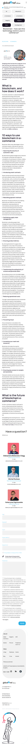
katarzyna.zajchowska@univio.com (14, 507)
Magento (7, 20)
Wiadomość (14, 568)
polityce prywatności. (15, 587)
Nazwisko (14, 524)
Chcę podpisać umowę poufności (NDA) (12, 552)
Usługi (4, 652)
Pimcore (11, 642)
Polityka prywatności (8, 661)
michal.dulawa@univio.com (14, 484)
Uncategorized (18, 25)
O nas (10, 656)
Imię (14, 517)
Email (14, 532)
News (6, 25)
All (6, 11)
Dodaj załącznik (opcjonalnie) (12, 556)
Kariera (17, 652)
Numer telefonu (14, 540)
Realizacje (11, 652)
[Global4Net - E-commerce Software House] (11, 3)
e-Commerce (8, 16)
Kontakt (17, 656)
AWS (16, 637)
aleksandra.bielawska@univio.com (14, 461)
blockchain (5, 41)
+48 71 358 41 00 (5, 704)
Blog (4, 656)
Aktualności (18, 11)
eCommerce (13, 41)
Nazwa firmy (14, 547)
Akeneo (5, 642)
